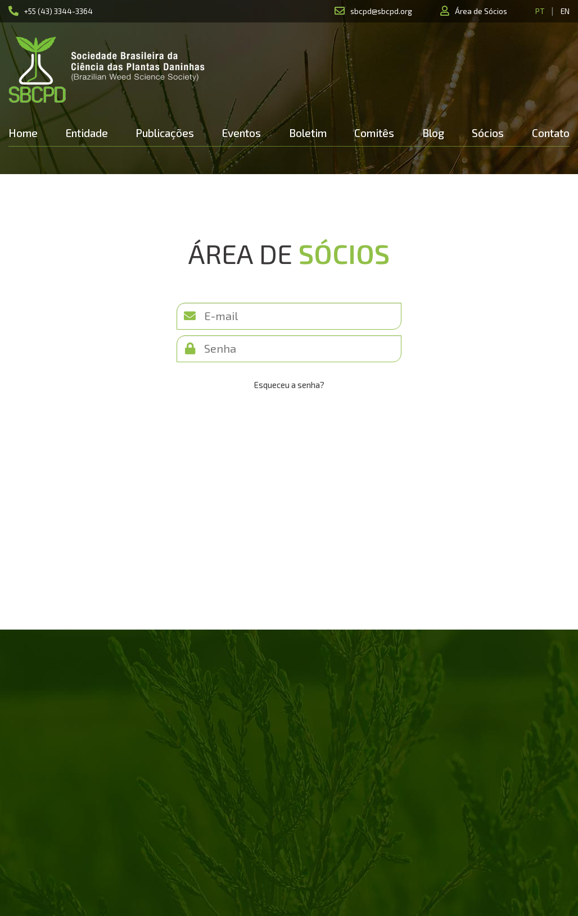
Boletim (308, 132)
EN (565, 11)
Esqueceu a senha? (289, 385)
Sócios (488, 132)
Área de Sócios (481, 11)
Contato (551, 132)
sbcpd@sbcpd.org (381, 11)
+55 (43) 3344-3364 (58, 11)
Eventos (241, 132)
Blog (433, 132)
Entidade (87, 132)
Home (23, 132)
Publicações (165, 132)
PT (539, 11)
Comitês (374, 132)
